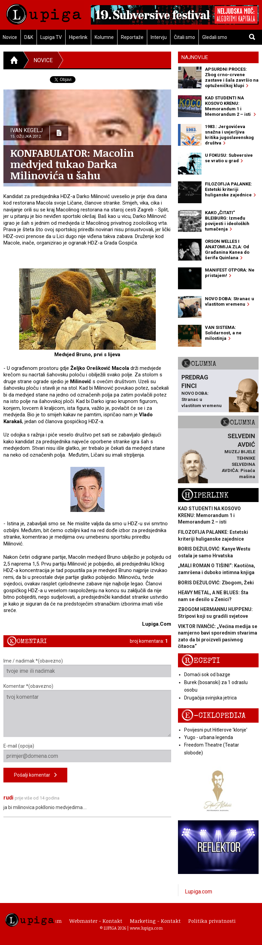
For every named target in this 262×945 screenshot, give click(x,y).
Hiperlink (78, 37)
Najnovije (194, 57)
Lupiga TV (51, 37)
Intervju (159, 37)
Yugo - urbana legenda (208, 737)
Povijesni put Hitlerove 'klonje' (215, 730)
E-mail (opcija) (87, 752)
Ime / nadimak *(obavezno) (87, 667)
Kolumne (104, 37)
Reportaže (132, 37)
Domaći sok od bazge (207, 674)
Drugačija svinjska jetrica (210, 697)
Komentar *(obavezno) (87, 710)
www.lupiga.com (146, 928)
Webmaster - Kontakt (95, 920)
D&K (28, 37)
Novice (43, 60)
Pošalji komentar (35, 775)
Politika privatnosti (212, 920)
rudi (8, 797)
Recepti (200, 660)
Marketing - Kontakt (155, 920)
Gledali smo (214, 37)
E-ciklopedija (213, 715)
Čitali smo (184, 37)
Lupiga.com (198, 891)
